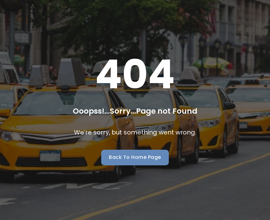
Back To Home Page (135, 157)
